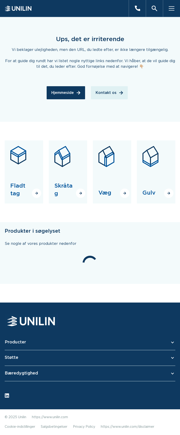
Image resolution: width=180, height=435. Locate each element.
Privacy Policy (84, 426)
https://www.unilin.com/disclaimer (127, 426)
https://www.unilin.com (50, 417)
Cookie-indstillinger (20, 426)
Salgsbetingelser (54, 426)
